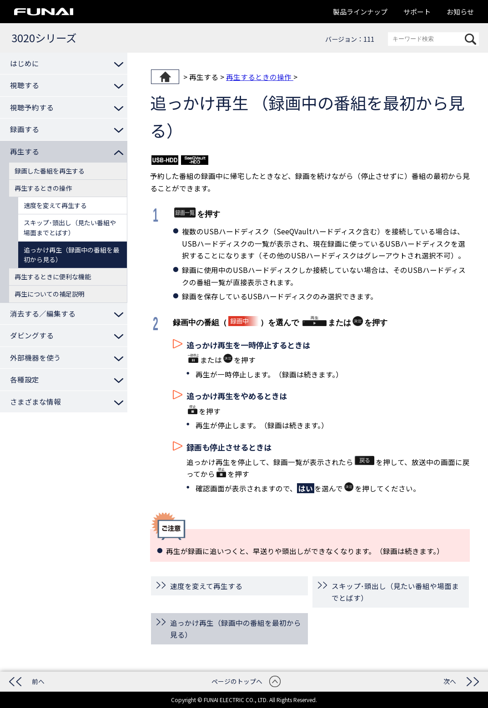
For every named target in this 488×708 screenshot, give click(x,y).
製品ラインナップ (360, 11)
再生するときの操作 (259, 77)
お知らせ (460, 11)
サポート (417, 11)
